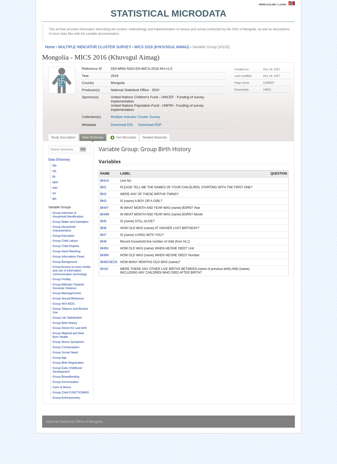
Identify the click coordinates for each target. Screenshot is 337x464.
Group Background (65, 261)
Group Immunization (66, 381)
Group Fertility (62, 279)
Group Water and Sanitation (70, 221)
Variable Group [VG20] (211, 47)
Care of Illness (62, 387)
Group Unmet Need (65, 352)
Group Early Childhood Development (67, 369)
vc (54, 193)
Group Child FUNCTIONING (71, 392)
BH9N (104, 255)
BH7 (103, 235)
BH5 (103, 221)
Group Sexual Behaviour (68, 298)
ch (54, 171)
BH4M (104, 214)
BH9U (104, 248)
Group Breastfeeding (66, 376)
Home (50, 47)
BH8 (103, 241)
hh (54, 165)
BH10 (104, 269)
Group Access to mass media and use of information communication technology (71, 270)
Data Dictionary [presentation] (92, 137)
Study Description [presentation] (63, 137)
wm (55, 182)
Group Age (60, 357)
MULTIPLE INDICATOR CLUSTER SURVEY (94, 47)
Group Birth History (65, 322)
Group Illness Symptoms (68, 341)
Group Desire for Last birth (70, 327)
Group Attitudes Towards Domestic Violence (68, 286)
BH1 (103, 187)
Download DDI (122, 125)
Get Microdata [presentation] (123, 137)
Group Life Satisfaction (67, 317)
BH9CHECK (108, 262)
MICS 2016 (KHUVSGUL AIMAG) (161, 47)
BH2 (103, 194)
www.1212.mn (267, 4)
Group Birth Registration (68, 362)
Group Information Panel (68, 256)
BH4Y (104, 208)
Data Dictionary (59, 159)
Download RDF (150, 125)
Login (282, 4)
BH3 (103, 201)
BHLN (104, 180)
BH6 (103, 228)
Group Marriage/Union (67, 293)
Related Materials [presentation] (154, 137)
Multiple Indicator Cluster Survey (135, 117)
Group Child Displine (66, 246)
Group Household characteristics (64, 228)
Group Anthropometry (66, 397)
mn (55, 188)
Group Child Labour (65, 240)
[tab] (63, 137)
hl (54, 177)
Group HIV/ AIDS (64, 303)
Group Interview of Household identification (68, 214)
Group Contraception (66, 347)
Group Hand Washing (66, 251)
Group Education (64, 235)
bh (54, 199)
